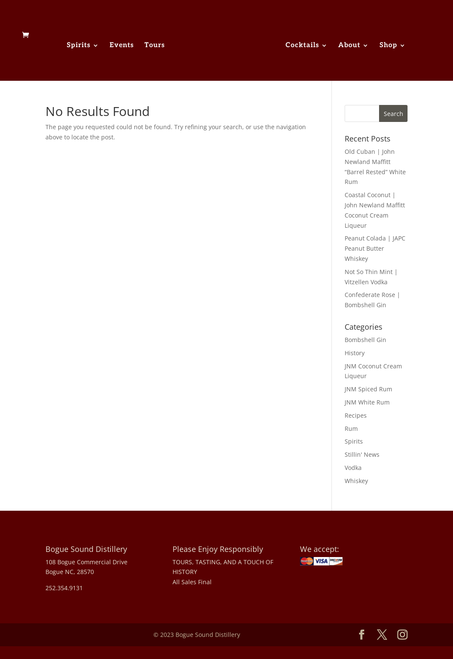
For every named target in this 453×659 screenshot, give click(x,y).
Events (122, 45)
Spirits (79, 45)
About (349, 45)
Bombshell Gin (365, 340)
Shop (388, 45)
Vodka (353, 468)
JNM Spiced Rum (368, 389)
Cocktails (302, 45)
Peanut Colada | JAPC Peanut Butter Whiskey (375, 248)
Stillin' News (362, 454)
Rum (351, 428)
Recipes (356, 415)
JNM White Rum (367, 402)
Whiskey (356, 481)
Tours (154, 45)
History (355, 353)
